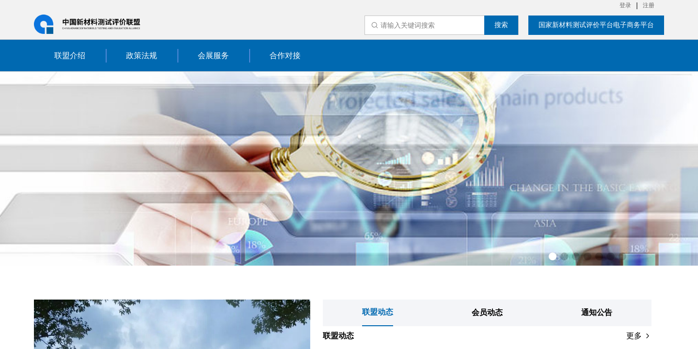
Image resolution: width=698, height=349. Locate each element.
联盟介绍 (69, 55)
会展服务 (213, 55)
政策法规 (141, 55)
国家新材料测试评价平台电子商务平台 (596, 25)
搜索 (501, 25)
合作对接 (285, 55)
